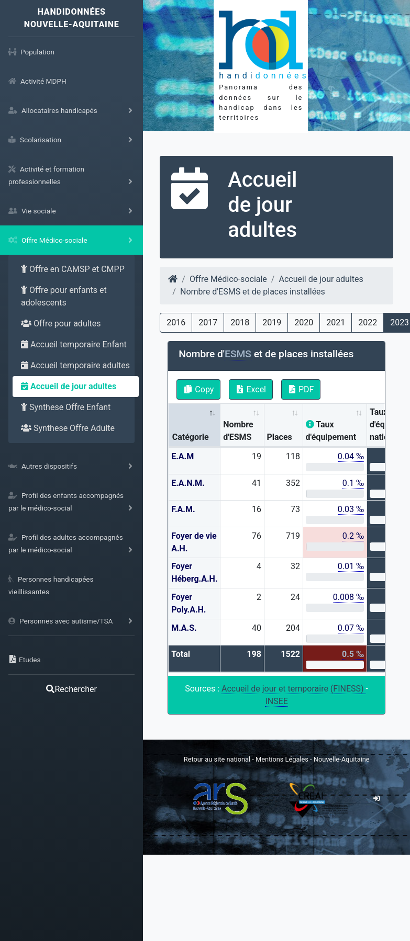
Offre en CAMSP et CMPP (73, 269)
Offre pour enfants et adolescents (64, 296)
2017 (207, 322)
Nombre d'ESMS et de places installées (252, 292)
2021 (335, 322)
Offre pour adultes (61, 323)
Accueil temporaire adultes (75, 365)
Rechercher (71, 689)
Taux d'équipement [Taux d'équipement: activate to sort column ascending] (331, 431)
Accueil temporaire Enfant (74, 344)
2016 (176, 322)
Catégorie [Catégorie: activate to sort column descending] (190, 437)
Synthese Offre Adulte (68, 428)
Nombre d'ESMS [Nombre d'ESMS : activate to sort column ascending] (238, 431)
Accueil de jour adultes (68, 386)
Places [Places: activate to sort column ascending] (279, 437)
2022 (367, 322)
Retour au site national (217, 759)
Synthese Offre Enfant (65, 407)
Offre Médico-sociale (228, 279)
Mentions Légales (283, 759)
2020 (303, 322)
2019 (271, 322)
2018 (239, 322)
